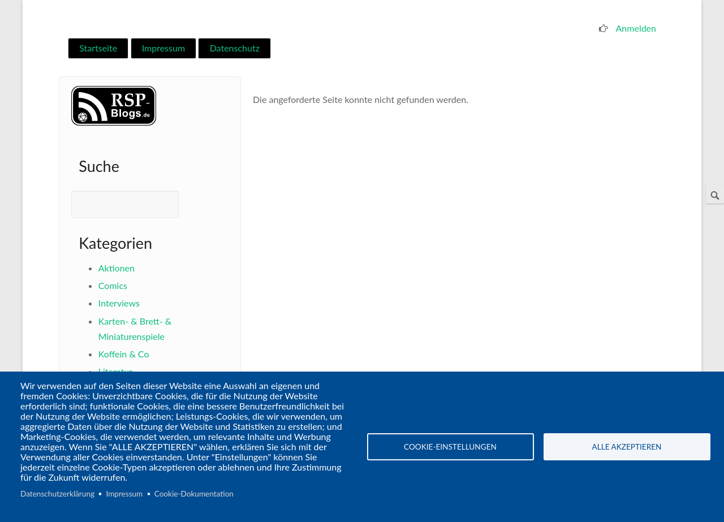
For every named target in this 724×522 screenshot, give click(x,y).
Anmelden (636, 28)
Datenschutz (235, 47)
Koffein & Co (123, 353)
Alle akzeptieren (627, 446)
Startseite (98, 47)
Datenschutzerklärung (57, 493)
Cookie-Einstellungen (450, 446)
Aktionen (116, 267)
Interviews (119, 302)
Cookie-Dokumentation (194, 493)
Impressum (163, 47)
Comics (112, 285)
